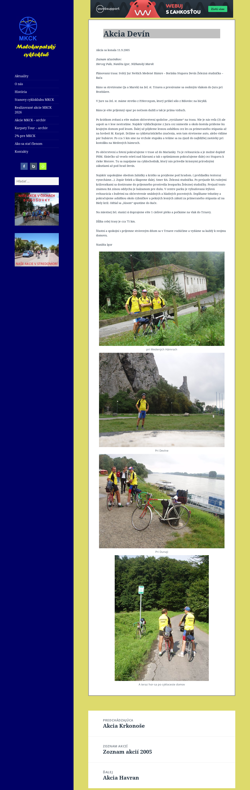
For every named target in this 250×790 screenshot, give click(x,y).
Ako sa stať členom (28, 143)
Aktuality (21, 76)
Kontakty (21, 151)
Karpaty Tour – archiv (31, 128)
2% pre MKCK (25, 136)
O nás (19, 84)
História (21, 92)
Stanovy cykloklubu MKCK (34, 99)
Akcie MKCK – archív (30, 120)
